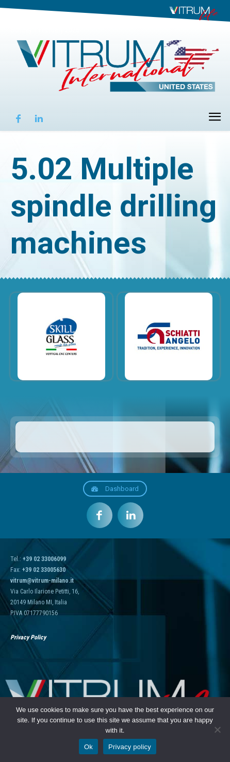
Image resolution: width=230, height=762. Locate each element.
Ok (88, 747)
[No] (217, 729)
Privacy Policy (28, 637)
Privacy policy (129, 747)
